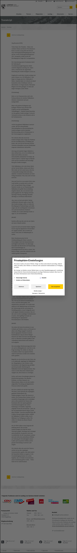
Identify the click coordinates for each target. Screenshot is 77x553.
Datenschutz (42, 293)
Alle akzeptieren (55, 286)
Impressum (35, 293)
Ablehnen (21, 286)
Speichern (38, 286)
